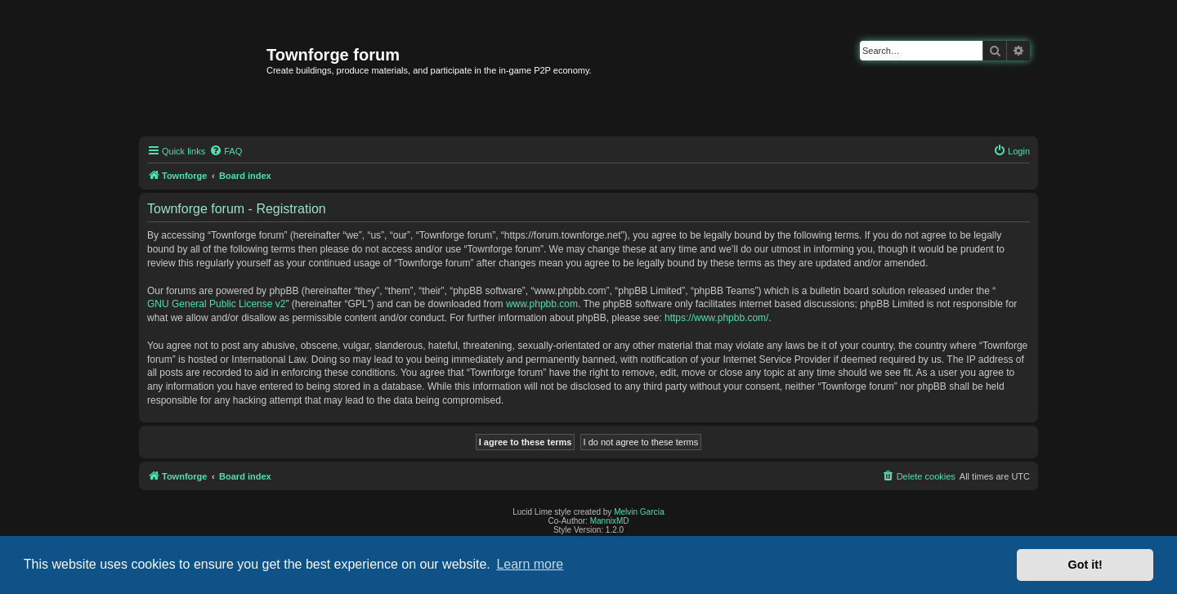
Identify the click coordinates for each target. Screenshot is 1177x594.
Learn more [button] (529, 564)
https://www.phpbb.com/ (716, 318)
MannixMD (609, 520)
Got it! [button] (1085, 564)
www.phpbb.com (542, 304)
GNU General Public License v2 (216, 304)
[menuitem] (225, 151)
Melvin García (639, 511)
